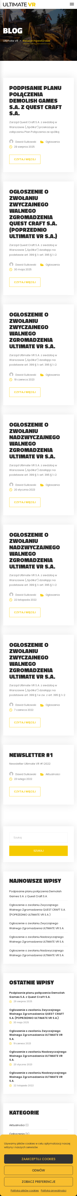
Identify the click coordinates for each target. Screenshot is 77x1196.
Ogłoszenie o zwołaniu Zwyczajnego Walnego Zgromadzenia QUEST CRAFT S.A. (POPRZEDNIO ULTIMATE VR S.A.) (33, 213)
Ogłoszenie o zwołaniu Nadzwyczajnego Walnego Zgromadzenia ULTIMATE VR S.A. (34, 440)
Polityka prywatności (53, 1190)
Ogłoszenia (53, 142)
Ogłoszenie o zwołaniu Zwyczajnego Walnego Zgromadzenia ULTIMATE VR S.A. (32, 330)
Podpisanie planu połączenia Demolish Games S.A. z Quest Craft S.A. (35, 100)
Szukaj (38, 851)
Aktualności (53, 774)
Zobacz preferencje (38, 1182)
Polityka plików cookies (25, 1190)
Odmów (38, 1170)
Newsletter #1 (31, 754)
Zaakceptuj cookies (38, 1159)
